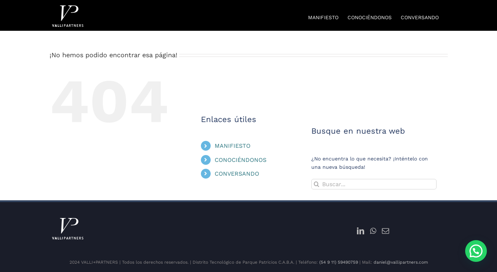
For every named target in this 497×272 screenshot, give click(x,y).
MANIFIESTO (232, 145)
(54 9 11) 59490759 (338, 262)
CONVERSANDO (237, 173)
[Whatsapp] (373, 231)
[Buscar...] (374, 184)
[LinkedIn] (360, 231)
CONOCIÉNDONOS (240, 159)
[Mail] (385, 231)
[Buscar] (316, 184)
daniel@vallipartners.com (401, 262)
